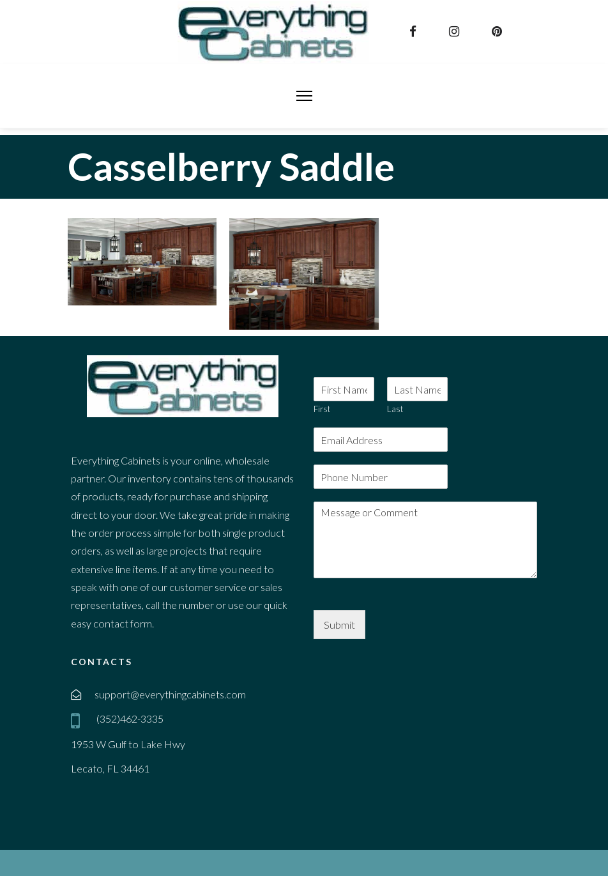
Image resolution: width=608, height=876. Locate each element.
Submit (339, 625)
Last (395, 409)
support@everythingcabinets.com (170, 694)
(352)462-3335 (129, 718)
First (322, 409)
